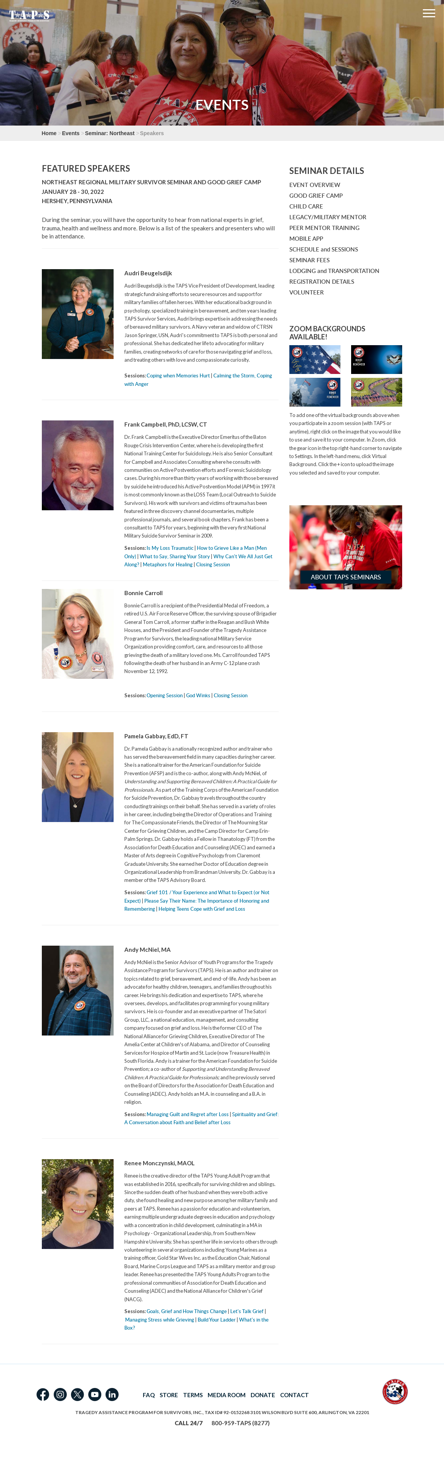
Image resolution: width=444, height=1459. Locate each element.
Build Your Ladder (217, 1319)
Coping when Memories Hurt (178, 375)
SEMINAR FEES (309, 260)
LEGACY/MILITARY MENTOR (327, 217)
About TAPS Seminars (346, 577)
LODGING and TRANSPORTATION (334, 271)
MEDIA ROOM (227, 1394)
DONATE (263, 1394)
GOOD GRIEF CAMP (316, 196)
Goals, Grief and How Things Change (187, 1311)
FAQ (149, 1394)
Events (70, 133)
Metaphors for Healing (168, 564)
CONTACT (294, 1394)
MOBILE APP (306, 239)
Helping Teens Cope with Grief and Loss (201, 908)
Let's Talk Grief (247, 1311)
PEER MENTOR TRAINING (324, 228)
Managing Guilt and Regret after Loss (188, 1114)
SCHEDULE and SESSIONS (323, 249)
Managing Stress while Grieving (159, 1319)
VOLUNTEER (306, 292)
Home (49, 133)
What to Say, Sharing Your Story (175, 556)
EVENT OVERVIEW (314, 185)
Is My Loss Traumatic (170, 547)
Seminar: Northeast (109, 133)
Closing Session (213, 564)
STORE (169, 1394)
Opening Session (165, 695)
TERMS (193, 1394)
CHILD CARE (306, 206)
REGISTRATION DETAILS (321, 282)
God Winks (198, 695)
